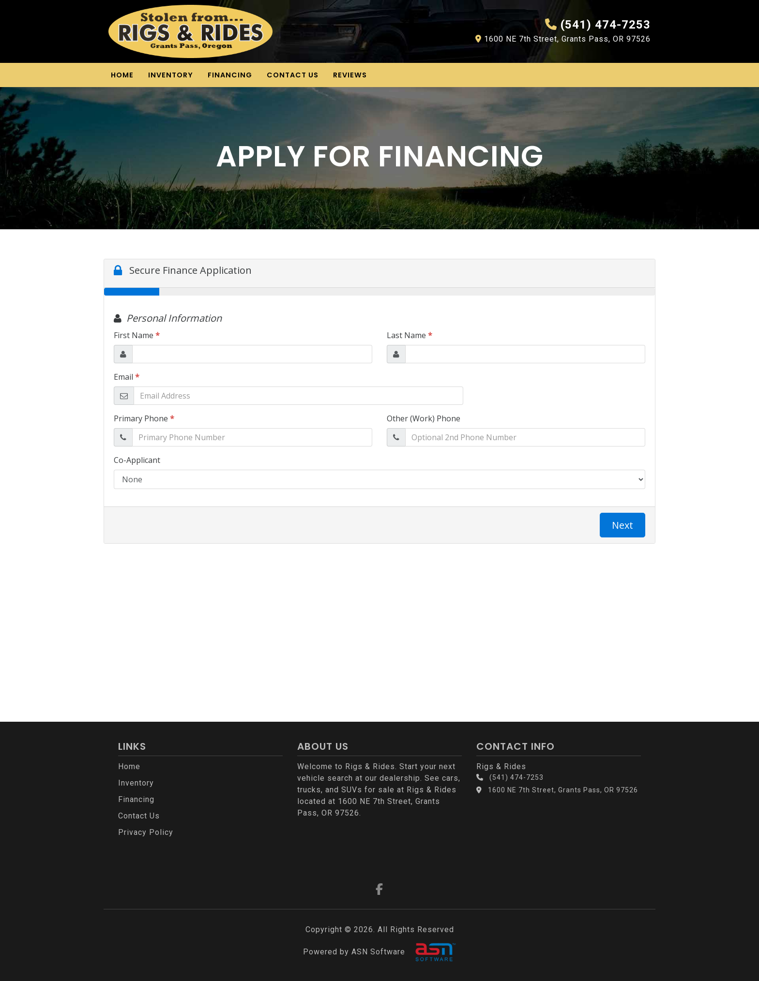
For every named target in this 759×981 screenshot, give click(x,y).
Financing (230, 75)
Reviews (350, 75)
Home (122, 75)
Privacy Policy (145, 832)
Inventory (170, 75)
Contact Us (293, 75)
